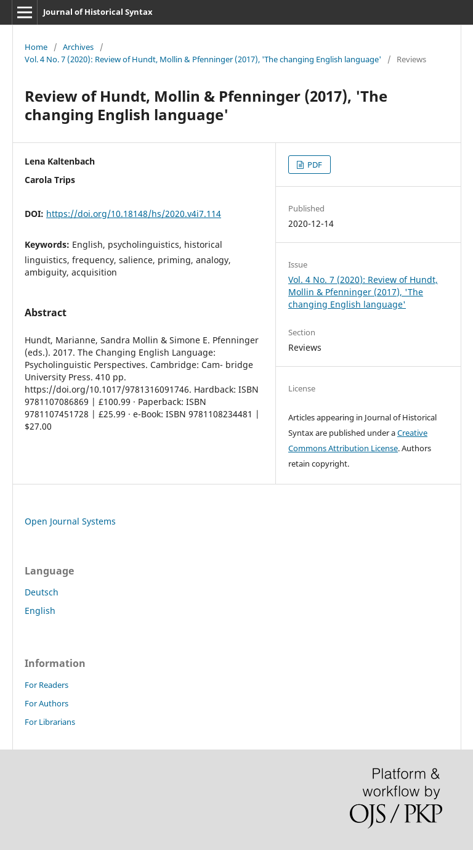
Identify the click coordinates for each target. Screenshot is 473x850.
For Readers (46, 684)
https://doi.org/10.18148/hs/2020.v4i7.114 (133, 213)
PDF (313, 164)
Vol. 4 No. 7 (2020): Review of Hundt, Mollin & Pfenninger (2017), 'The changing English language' (203, 59)
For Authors (46, 703)
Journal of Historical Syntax (98, 11)
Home (36, 46)
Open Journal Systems (70, 521)
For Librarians (50, 721)
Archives (78, 46)
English (40, 610)
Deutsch (42, 592)
